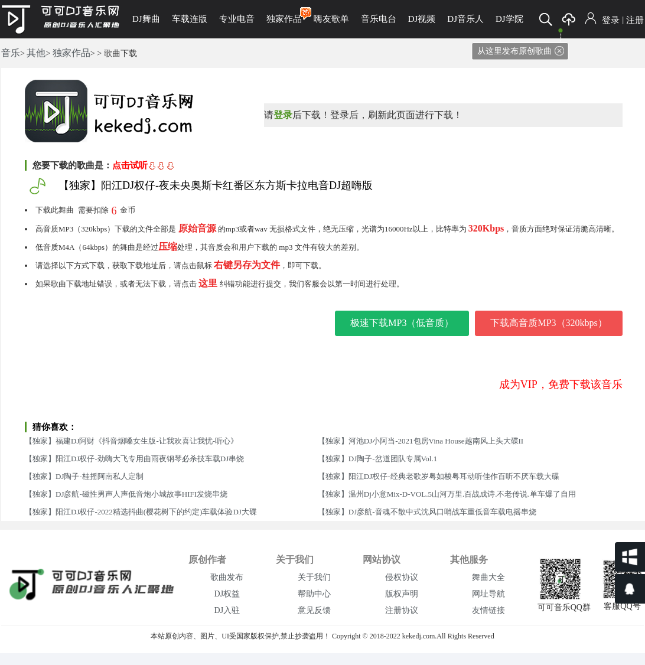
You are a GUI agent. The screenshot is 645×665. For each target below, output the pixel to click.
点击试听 (143, 165)
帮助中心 (314, 593)
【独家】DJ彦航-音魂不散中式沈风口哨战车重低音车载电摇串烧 (427, 511)
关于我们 (314, 577)
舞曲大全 (488, 577)
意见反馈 (314, 610)
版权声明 (401, 593)
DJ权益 (227, 593)
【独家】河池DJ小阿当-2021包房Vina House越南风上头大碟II (420, 440)
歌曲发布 (226, 577)
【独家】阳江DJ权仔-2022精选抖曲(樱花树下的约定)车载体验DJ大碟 (141, 511)
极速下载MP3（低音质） (402, 323)
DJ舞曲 (146, 19)
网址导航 (488, 593)
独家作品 (284, 15)
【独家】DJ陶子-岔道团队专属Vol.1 (377, 458)
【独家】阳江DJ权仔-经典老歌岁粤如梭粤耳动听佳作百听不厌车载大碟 (438, 476)
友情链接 (488, 610)
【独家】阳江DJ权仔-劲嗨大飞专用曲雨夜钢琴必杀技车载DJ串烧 (134, 458)
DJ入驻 (227, 610)
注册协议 (401, 610)
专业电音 (237, 19)
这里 (207, 283)
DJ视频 (422, 19)
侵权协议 (401, 577)
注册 (635, 20)
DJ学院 (509, 19)
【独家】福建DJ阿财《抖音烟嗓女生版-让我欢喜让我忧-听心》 (131, 440)
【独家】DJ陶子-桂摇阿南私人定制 (84, 476)
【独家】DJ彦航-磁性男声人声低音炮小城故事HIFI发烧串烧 (126, 494)
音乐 (10, 53)
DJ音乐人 (465, 19)
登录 (611, 20)
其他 (36, 53)
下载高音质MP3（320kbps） (548, 323)
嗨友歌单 (331, 19)
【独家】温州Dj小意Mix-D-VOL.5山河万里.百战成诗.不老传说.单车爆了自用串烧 (447, 496)
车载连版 (189, 19)
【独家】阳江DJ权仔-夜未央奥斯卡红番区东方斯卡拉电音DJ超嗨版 (215, 185)
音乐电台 (378, 19)
